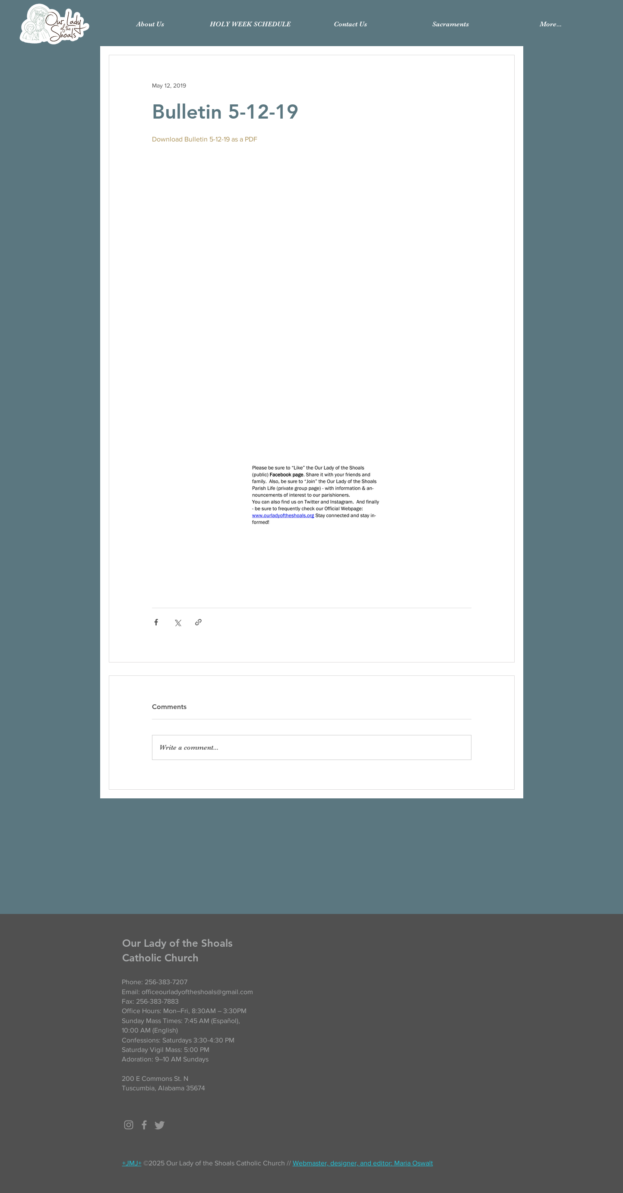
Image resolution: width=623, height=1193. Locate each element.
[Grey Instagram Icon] (129, 1125)
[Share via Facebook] (156, 622)
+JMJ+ (132, 1163)
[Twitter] (160, 1125)
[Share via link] (198, 622)
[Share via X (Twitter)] (177, 622)
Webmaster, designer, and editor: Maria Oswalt (363, 1163)
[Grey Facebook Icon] (144, 1125)
